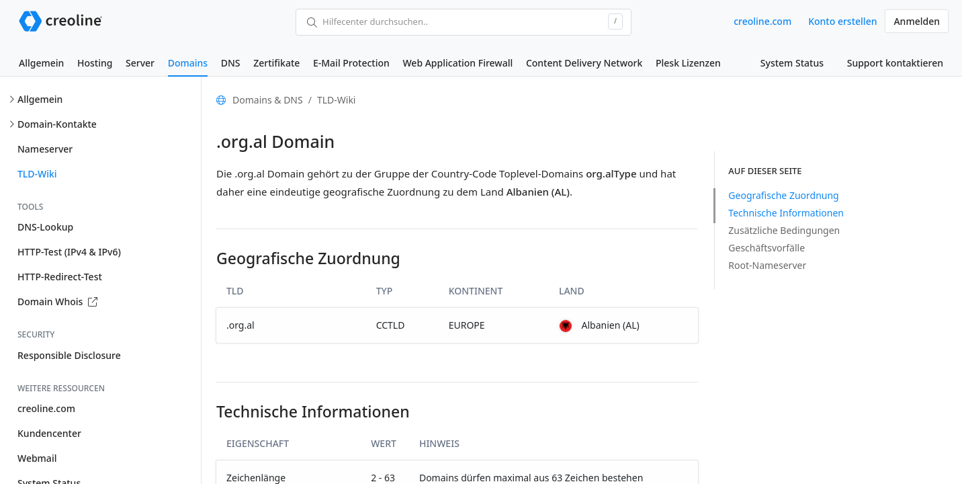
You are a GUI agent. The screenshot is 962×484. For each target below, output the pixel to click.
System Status (792, 62)
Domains (188, 62)
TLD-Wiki (37, 173)
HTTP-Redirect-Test (59, 276)
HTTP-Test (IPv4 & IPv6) (69, 251)
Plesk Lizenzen (688, 62)
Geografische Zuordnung (783, 195)
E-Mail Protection (351, 62)
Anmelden (916, 21)
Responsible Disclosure (69, 355)
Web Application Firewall (457, 62)
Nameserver (45, 149)
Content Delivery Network (584, 62)
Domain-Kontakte (57, 124)
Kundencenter (49, 433)
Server (140, 62)
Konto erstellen (842, 21)
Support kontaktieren (895, 62)
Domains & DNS (267, 99)
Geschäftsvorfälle (766, 247)
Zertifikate (276, 62)
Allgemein (41, 62)
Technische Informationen (786, 212)
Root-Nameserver (767, 265)
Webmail (36, 458)
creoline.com (762, 21)
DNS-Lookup (45, 226)
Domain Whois (57, 301)
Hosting (94, 62)
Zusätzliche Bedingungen (784, 230)
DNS (230, 62)
